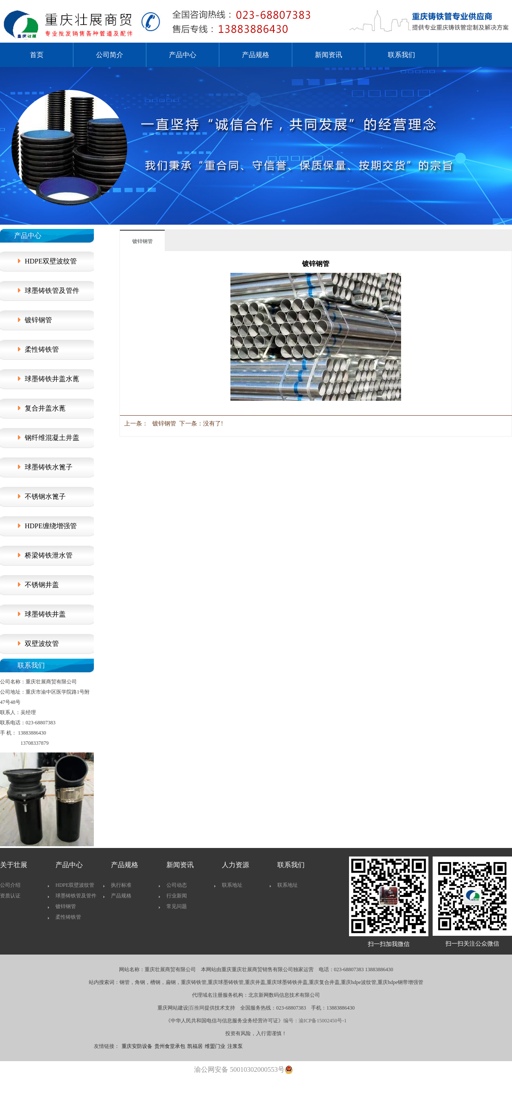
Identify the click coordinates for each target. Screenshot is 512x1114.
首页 (37, 54)
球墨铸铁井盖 (45, 614)
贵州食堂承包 (169, 1046)
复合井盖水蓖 (45, 408)
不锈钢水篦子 (45, 496)
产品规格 (255, 54)
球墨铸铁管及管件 (52, 290)
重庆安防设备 (137, 1046)
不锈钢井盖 (42, 584)
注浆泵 (235, 1046)
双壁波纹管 (42, 643)
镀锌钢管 (38, 320)
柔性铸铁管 (42, 349)
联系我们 (401, 54)
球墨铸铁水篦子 (49, 467)
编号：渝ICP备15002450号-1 (315, 1021)
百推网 (196, 1008)
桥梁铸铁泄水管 (49, 555)
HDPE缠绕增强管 (51, 526)
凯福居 (195, 1046)
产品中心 (182, 54)
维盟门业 (215, 1046)
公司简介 (109, 54)
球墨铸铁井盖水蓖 (52, 378)
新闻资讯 (328, 54)
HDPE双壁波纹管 (51, 261)
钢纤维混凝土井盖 (52, 437)
